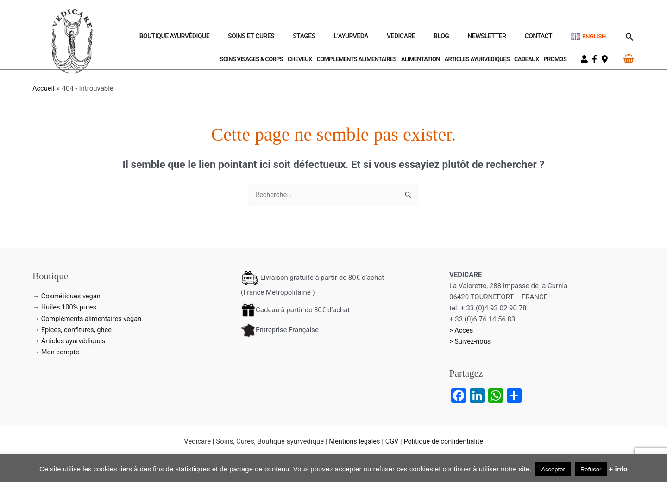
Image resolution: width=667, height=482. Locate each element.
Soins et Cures (334, 36)
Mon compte (61, 352)
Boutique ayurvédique (269, 36)
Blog (480, 36)
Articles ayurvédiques (477, 59)
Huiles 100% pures (69, 307)
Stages (376, 36)
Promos (554, 59)
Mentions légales (353, 441)
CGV (391, 441)
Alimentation (420, 59)
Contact (555, 36)
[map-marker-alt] (606, 59)
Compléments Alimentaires (356, 59)
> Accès (461, 331)
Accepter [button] (553, 469)
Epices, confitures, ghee (77, 330)
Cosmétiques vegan (71, 296)
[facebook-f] (596, 59)
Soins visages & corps (251, 59)
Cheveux (300, 59)
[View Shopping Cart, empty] (629, 58)
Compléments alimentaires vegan (93, 319)
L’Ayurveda (412, 36)
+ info (618, 469)
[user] (585, 59)
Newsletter (514, 36)
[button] (629, 36)
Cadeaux (526, 59)
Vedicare (451, 36)
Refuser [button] (591, 469)
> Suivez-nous (470, 342)
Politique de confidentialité (444, 441)
